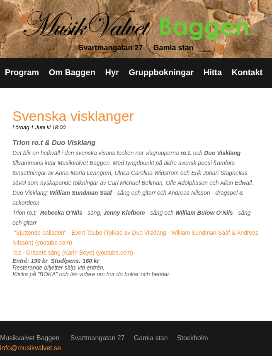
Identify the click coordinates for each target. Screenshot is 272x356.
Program (22, 72)
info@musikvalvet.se (30, 347)
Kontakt (247, 72)
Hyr (112, 72)
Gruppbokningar (161, 72)
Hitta (213, 72)
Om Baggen (72, 72)
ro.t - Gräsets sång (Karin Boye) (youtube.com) (72, 252)
